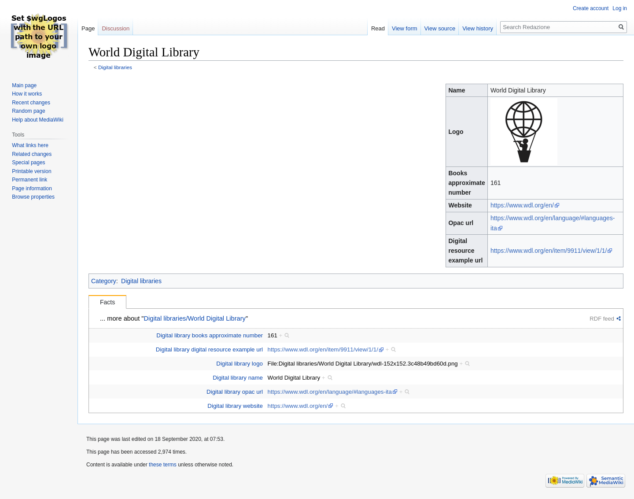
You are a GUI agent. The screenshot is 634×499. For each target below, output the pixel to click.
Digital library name (238, 377)
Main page (24, 85)
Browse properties (33, 197)
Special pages (28, 162)
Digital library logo (239, 363)
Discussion (115, 28)
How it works (27, 94)
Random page (28, 111)
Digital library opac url (234, 391)
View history (477, 28)
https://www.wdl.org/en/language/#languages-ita (330, 391)
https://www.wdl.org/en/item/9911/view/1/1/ (548, 250)
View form (404, 28)
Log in (619, 8)
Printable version (31, 171)
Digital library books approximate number (209, 335)
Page (88, 28)
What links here (30, 145)
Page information (32, 188)
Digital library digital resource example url (209, 349)
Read (378, 28)
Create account (590, 8)
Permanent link (29, 180)
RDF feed (602, 318)
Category (103, 281)
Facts (107, 302)
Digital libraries (115, 67)
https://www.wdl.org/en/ (522, 205)
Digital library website (235, 406)
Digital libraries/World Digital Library (195, 318)
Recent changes (31, 103)
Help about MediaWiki (37, 120)
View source (440, 28)
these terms (163, 465)
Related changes (32, 154)
